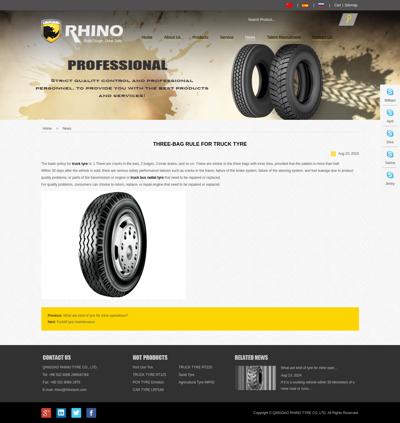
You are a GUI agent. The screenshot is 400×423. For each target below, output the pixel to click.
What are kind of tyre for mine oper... (309, 368)
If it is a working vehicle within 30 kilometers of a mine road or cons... (318, 385)
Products (200, 37)
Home (147, 37)
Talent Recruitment (284, 37)
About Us (172, 37)
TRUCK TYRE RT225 (195, 367)
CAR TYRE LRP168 (148, 390)
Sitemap (351, 5)
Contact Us (322, 37)
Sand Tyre (186, 375)
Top (386, 328)
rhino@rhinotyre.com (70, 390)
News (250, 37)
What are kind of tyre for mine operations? (95, 316)
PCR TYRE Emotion (148, 382)
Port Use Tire (143, 367)
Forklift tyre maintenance (76, 322)
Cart (337, 5)
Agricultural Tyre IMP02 (197, 382)
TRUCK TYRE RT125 (149, 375)
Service (227, 37)
